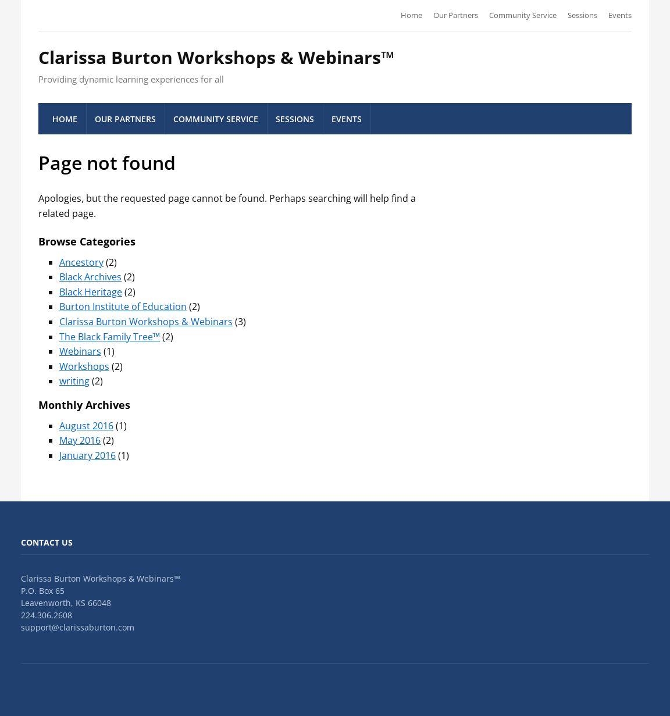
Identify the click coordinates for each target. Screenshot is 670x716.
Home (411, 15)
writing (74, 381)
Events (620, 15)
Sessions (582, 15)
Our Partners (455, 15)
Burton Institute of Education (123, 306)
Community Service (523, 15)
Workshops (84, 366)
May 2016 (80, 440)
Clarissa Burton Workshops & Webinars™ (216, 57)
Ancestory (81, 262)
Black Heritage (90, 292)
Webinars (80, 351)
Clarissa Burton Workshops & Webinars (146, 321)
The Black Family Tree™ (109, 336)
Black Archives (90, 276)
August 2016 (86, 425)
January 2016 (87, 455)
